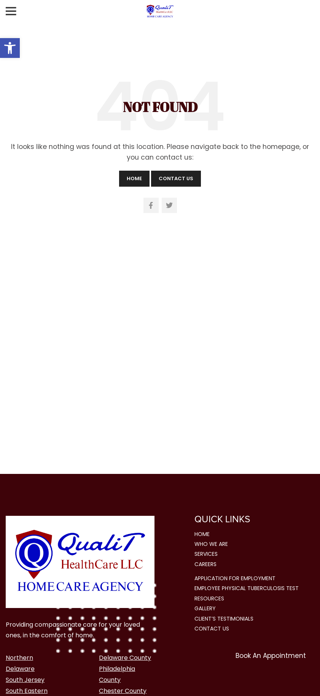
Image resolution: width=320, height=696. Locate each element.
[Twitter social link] (169, 205)
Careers (205, 564)
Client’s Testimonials (223, 618)
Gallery (205, 608)
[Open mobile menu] (11, 11)
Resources (209, 598)
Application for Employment (234, 578)
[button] (10, 48)
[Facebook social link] (151, 205)
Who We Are (211, 544)
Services (206, 554)
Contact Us (176, 178)
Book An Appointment (271, 655)
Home (134, 178)
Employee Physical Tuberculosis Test (246, 588)
